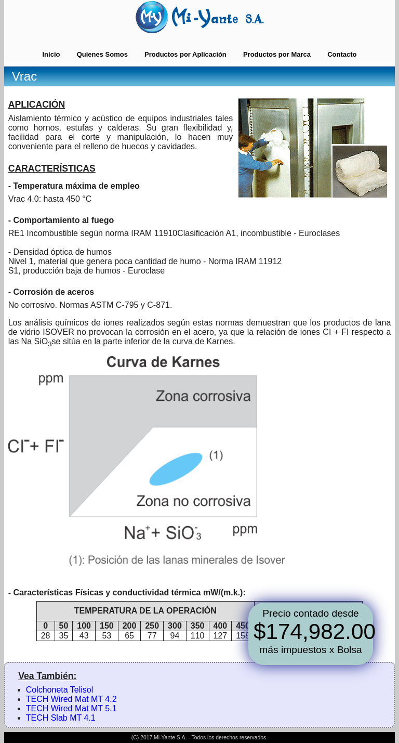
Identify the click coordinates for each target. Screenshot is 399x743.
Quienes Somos (102, 54)
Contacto (341, 54)
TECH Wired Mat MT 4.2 (71, 699)
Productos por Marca (277, 54)
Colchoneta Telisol (60, 689)
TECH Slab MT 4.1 (61, 717)
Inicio (51, 54)
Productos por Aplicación (185, 54)
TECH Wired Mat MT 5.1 (71, 708)
